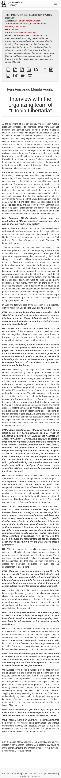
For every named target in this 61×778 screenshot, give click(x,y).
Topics (40, 773)
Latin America (20, 26)
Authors (32, 773)
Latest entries (51, 773)
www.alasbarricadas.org (25, 32)
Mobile (23, 776)
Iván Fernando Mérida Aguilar (27, 21)
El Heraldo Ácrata (38, 24)
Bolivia (26, 24)
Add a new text (34, 776)
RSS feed (16, 773)
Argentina (17, 24)
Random (6, 773)
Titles (24, 773)
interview (9, 26)
